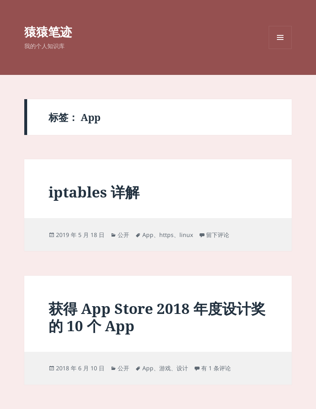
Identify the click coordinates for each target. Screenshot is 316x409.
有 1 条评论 (216, 368)
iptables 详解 (94, 192)
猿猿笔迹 (48, 31)
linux (186, 235)
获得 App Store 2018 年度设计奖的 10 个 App (157, 317)
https (166, 235)
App (147, 235)
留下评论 (217, 235)
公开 (123, 235)
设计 (182, 368)
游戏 (165, 368)
